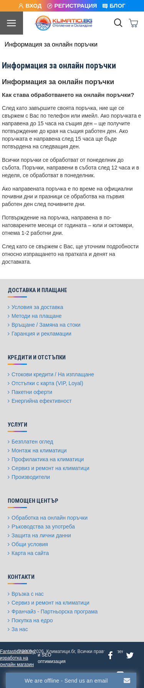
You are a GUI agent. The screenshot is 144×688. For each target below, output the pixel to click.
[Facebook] (110, 655)
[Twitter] (129, 655)
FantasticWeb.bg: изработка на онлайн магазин (18, 658)
